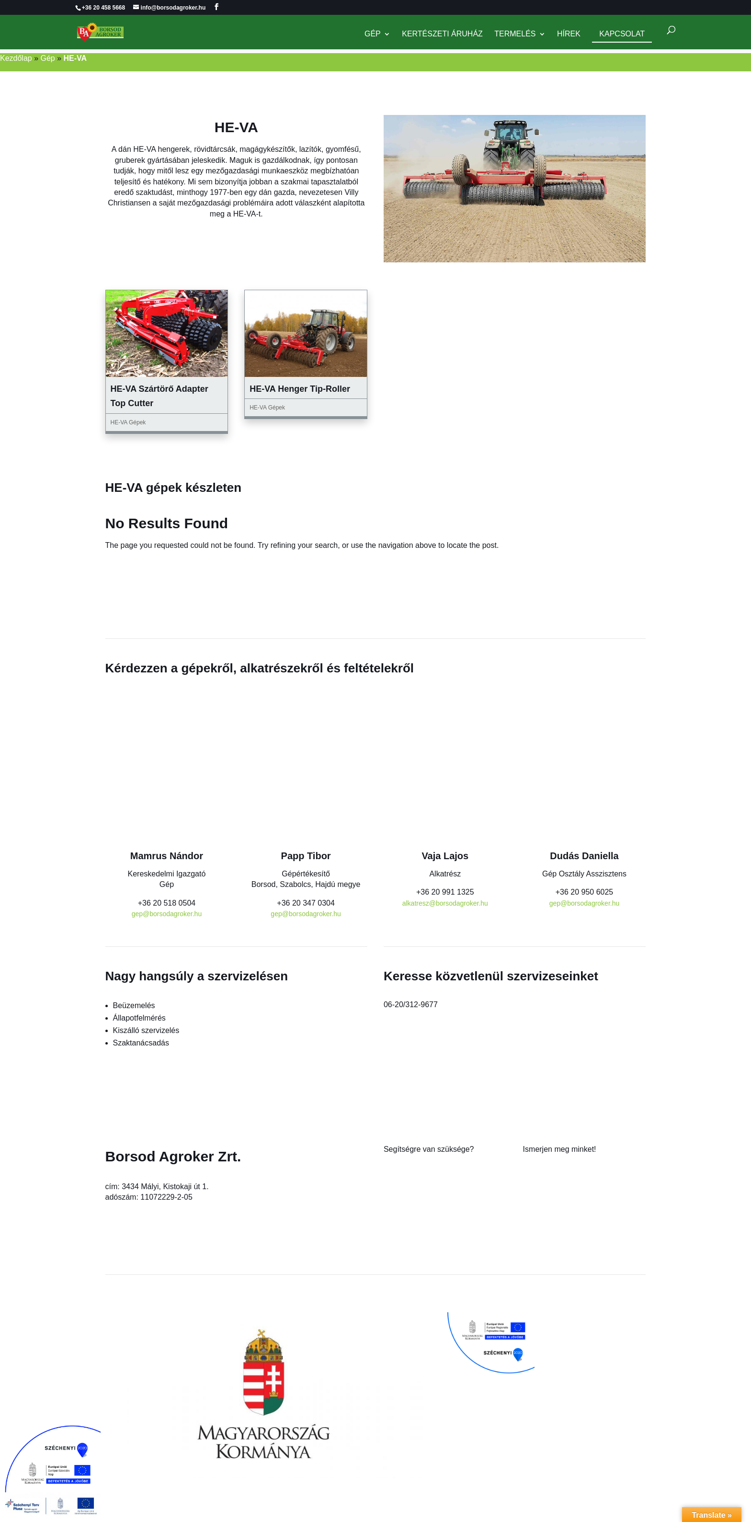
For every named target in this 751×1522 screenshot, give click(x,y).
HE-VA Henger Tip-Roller (300, 389)
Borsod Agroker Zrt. (173, 1156)
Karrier (534, 1189)
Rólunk (535, 1168)
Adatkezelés (544, 1211)
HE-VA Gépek (128, 422)
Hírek (568, 34)
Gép (372, 34)
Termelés (514, 34)
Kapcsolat (622, 34)
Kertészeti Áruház (442, 34)
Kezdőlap (16, 58)
